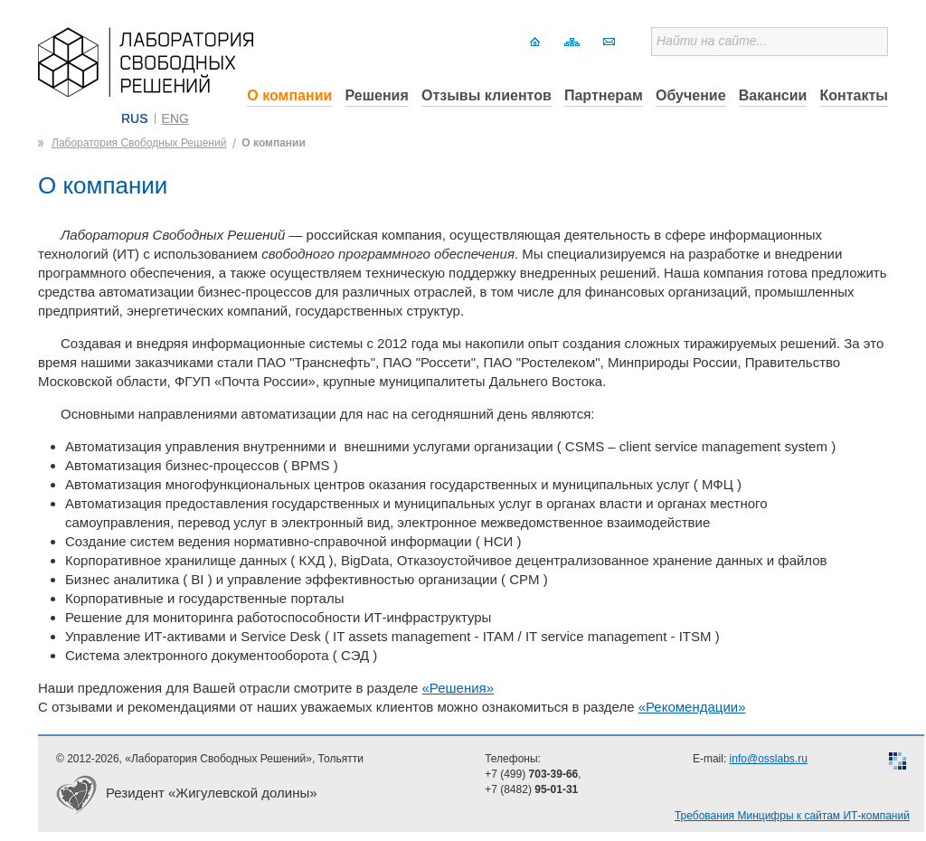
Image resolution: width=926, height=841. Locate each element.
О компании (289, 95)
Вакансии (773, 95)
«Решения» (458, 687)
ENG (175, 118)
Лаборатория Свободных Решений (139, 143)
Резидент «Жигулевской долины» (211, 792)
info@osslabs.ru (769, 758)
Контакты (854, 95)
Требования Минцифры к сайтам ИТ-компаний (792, 815)
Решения (377, 95)
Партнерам (603, 95)
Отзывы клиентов (486, 95)
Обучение (691, 95)
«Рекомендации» (692, 706)
